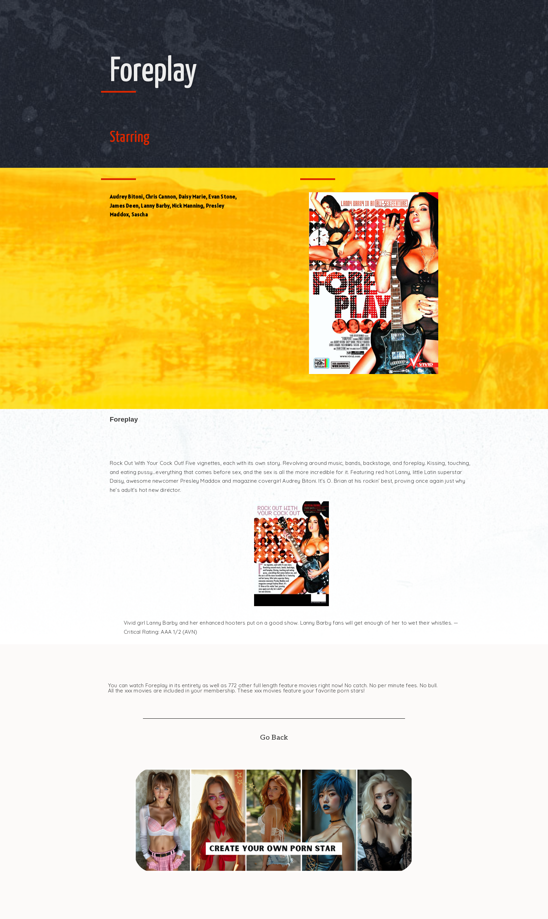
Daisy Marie (192, 196)
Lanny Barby (155, 205)
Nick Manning (187, 205)
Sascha (139, 214)
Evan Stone (221, 196)
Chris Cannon (160, 196)
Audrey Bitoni (126, 196)
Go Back (274, 737)
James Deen (124, 205)
